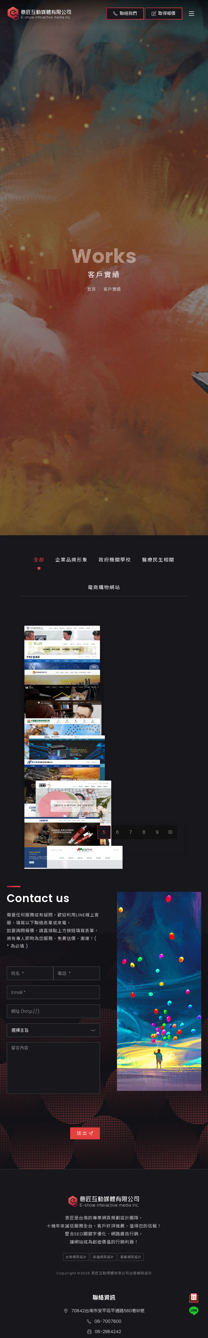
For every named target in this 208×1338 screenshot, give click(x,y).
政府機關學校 (115, 559)
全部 (39, 559)
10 (170, 1106)
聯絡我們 (125, 13)
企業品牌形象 (71, 559)
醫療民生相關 (158, 559)
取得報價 (164, 13)
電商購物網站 (104, 587)
